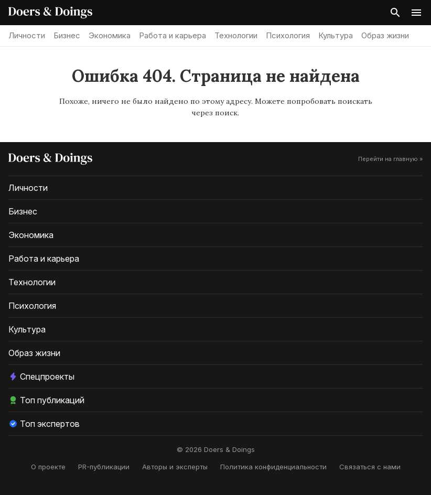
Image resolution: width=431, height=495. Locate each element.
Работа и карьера (172, 35)
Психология (288, 35)
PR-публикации (104, 466)
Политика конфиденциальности (273, 466)
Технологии (235, 35)
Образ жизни (385, 35)
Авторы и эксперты (175, 466)
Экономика (110, 35)
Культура (335, 35)
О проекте (48, 466)
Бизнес (66, 35)
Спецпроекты (41, 376)
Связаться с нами (370, 466)
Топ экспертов (44, 423)
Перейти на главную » (390, 159)
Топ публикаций (46, 400)
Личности (26, 35)
